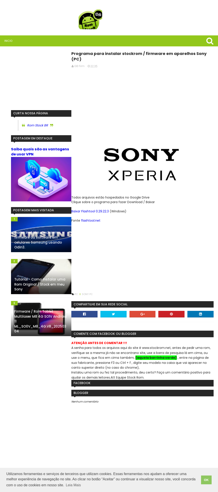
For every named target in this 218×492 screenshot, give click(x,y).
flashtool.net (90, 220)
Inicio (8, 41)
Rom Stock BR (37, 125)
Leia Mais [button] (73, 485)
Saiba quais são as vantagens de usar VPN (40, 152)
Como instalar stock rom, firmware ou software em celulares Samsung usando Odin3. (38, 240)
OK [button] (206, 480)
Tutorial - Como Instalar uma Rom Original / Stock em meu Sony (39, 284)
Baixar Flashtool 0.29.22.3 (90, 211)
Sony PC (87, 294)
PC (77, 294)
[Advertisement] (142, 102)
